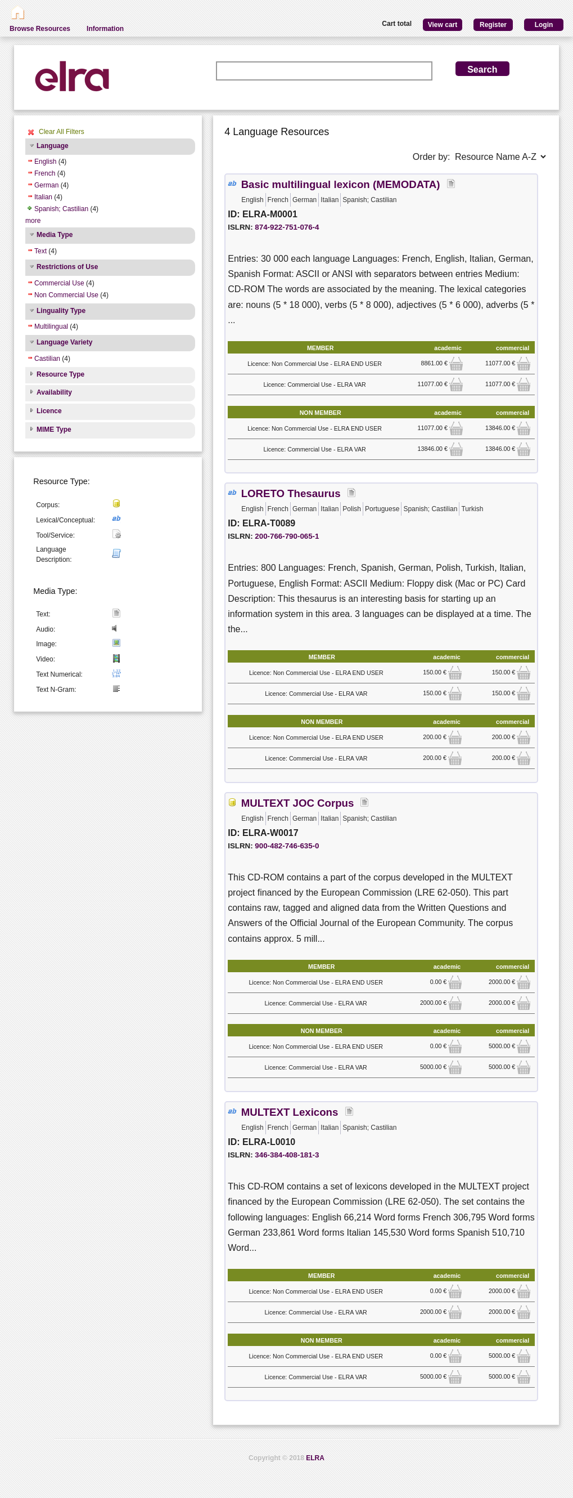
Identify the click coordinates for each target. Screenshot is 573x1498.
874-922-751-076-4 (287, 227)
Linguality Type (61, 311)
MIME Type (54, 429)
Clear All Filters (61, 132)
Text (40, 251)
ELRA (315, 1458)
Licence (49, 411)
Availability (54, 392)
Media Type (55, 235)
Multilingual (51, 326)
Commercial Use (59, 283)
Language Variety (64, 342)
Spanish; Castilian (61, 209)
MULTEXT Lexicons (290, 1112)
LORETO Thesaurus (291, 493)
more (32, 221)
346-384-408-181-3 (287, 1155)
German (46, 185)
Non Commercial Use (66, 295)
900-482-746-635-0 (287, 846)
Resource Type (60, 374)
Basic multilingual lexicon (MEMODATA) (340, 184)
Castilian (47, 359)
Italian (43, 197)
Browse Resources (40, 29)
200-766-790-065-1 (287, 536)
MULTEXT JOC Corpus (297, 803)
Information (105, 29)
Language (53, 146)
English (45, 162)
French (44, 173)
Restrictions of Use (67, 267)
